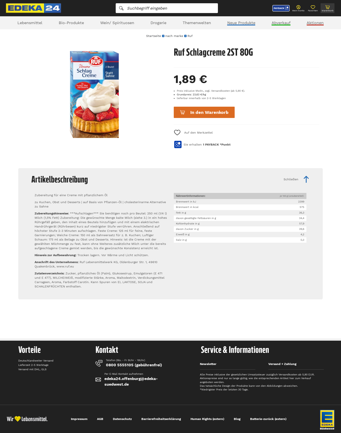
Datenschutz (122, 419)
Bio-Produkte (71, 22)
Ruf (189, 36)
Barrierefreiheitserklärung (161, 419)
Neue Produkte (241, 22)
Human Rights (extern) (207, 419)
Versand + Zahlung (282, 364)
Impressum (79, 419)
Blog (237, 419)
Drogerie (158, 22)
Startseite (153, 36)
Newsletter (208, 364)
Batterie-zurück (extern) (268, 419)
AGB (100, 419)
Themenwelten (197, 22)
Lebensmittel (29, 22)
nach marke (174, 36)
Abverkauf (281, 22)
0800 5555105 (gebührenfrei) (134, 365)
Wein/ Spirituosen (117, 22)
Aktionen (315, 22)
